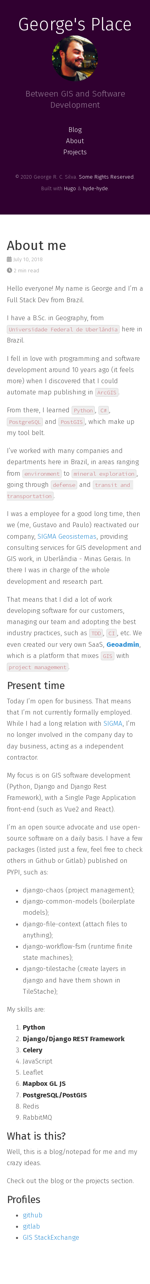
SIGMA (113, 723)
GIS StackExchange (51, 1237)
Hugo (70, 188)
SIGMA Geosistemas (67, 536)
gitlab (31, 1226)
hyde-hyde (95, 188)
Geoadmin (122, 644)
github (32, 1215)
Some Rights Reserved (106, 177)
